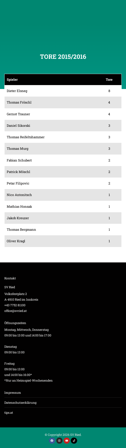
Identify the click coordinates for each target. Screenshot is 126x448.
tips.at (8, 412)
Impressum (12, 392)
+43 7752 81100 (14, 305)
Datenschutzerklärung (20, 402)
